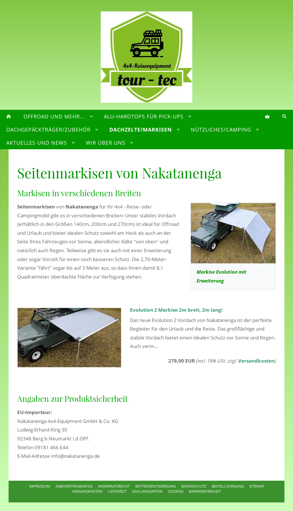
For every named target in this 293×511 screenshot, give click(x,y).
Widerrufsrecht (114, 486)
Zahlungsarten (147, 491)
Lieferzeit (117, 491)
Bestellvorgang (228, 486)
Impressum (39, 486)
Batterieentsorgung (155, 486)
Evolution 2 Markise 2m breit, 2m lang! (176, 310)
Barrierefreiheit (205, 491)
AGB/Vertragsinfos (74, 486)
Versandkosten (256, 360)
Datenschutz (193, 486)
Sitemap (256, 486)
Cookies (175, 491)
